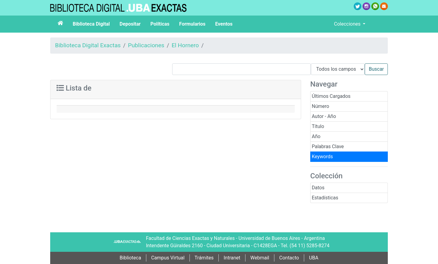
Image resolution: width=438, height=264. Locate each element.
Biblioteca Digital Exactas (88, 45)
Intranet (232, 258)
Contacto (289, 258)
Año (316, 136)
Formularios (192, 24)
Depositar (130, 24)
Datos (318, 188)
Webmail (259, 258)
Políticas (159, 24)
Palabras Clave (328, 146)
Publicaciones (146, 45)
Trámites (204, 258)
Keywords (322, 156)
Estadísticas (325, 198)
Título (318, 126)
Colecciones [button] (348, 24)
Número (320, 106)
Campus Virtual (168, 258)
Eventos (224, 24)
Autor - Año (324, 116)
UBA (313, 258)
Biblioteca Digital (91, 24)
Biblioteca (130, 258)
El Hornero (185, 45)
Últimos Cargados (331, 96)
